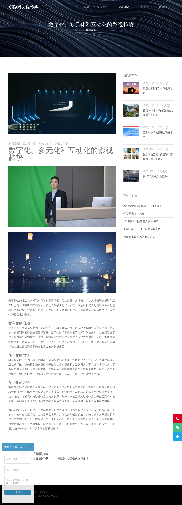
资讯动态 (124, 7)
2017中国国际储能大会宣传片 (141, 221)
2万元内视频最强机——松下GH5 (142, 205)
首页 (86, 7)
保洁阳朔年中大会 (134, 213)
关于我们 (146, 7)
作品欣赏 (102, 7)
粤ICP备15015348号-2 (49, 496)
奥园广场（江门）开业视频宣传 (142, 228)
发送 (17, 492)
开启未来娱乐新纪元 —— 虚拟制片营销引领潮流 (54, 459)
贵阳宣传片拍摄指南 (34, 454)
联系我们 (164, 7)
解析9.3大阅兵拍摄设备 (156, 176)
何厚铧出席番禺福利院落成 (139, 236)
